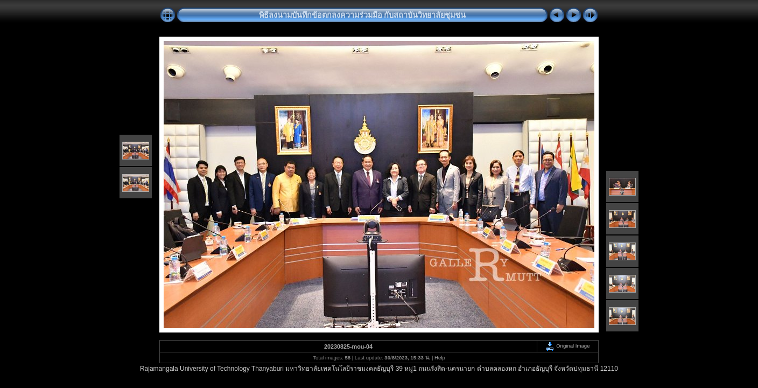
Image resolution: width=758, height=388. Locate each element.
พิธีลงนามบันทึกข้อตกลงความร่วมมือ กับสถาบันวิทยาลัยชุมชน (362, 15)
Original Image (567, 346)
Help (439, 358)
